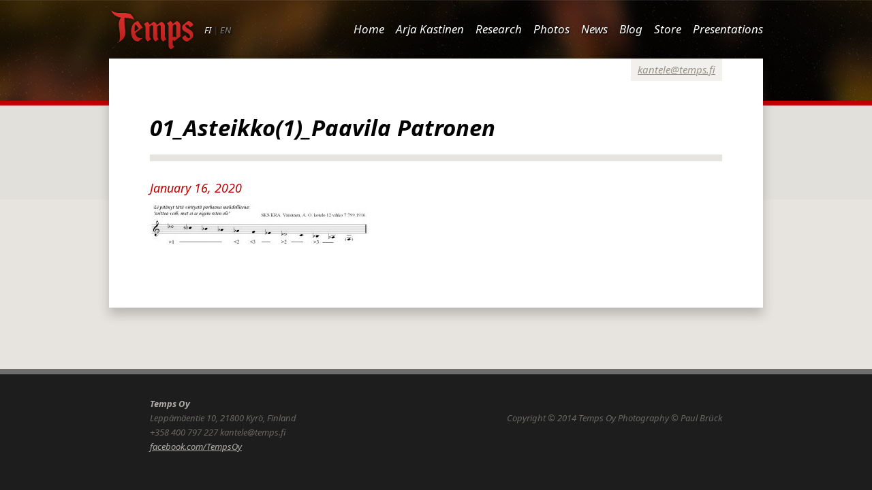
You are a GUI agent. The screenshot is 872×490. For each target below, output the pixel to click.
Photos (551, 29)
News (594, 29)
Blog (630, 29)
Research (499, 29)
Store (667, 29)
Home (369, 29)
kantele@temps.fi (676, 69)
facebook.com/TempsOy (196, 446)
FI (207, 30)
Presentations (728, 29)
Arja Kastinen (430, 29)
